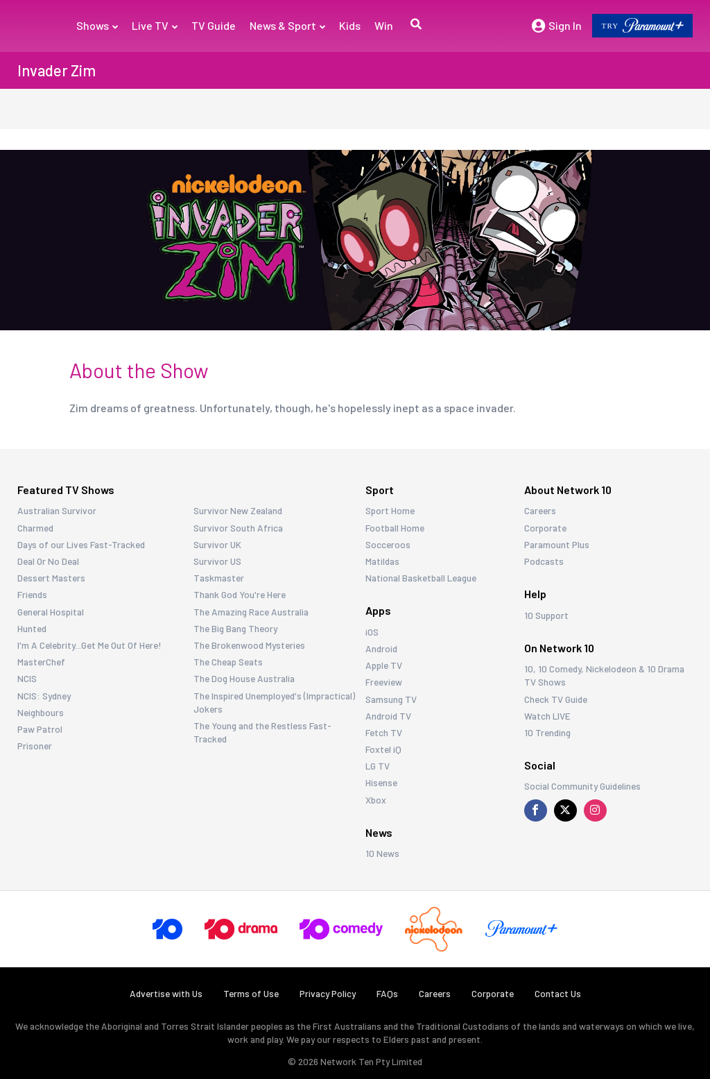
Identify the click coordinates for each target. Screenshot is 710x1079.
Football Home (394, 528)
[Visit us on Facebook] (535, 810)
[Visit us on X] (565, 810)
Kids (350, 25)
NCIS (27, 678)
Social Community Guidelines (582, 786)
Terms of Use (251, 993)
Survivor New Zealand (237, 510)
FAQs (387, 993)
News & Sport (287, 25)
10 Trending (547, 732)
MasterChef (41, 662)
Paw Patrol (39, 729)
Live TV (155, 25)
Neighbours (40, 712)
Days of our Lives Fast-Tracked (81, 544)
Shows (97, 25)
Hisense (381, 782)
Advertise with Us (166, 993)
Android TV (388, 716)
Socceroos (387, 544)
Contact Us (558, 993)
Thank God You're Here (239, 594)
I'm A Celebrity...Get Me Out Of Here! (89, 645)
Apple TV (383, 665)
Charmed (35, 528)
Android (381, 648)
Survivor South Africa (238, 528)
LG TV (377, 766)
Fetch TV (383, 732)
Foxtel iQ (383, 749)
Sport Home (390, 510)
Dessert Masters (51, 578)
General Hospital (50, 612)
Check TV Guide (555, 699)
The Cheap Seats (228, 662)
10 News (382, 853)
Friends (32, 594)
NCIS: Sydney (44, 696)
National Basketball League (420, 578)
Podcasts (544, 561)
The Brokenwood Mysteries (249, 645)
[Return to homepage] (36, 25)
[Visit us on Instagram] (595, 810)
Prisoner (34, 745)
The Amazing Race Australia (251, 612)
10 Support (546, 615)
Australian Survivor (56, 510)
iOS (372, 632)
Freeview (383, 682)
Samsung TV (391, 699)
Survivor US (217, 561)
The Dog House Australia (244, 678)
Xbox (375, 800)
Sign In (557, 26)
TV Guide (213, 25)
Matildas (382, 561)
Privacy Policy (328, 993)
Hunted (31, 628)
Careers (540, 510)
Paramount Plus (556, 544)
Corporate (545, 528)
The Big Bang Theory (235, 628)
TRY (642, 25)
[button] (414, 26)
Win (383, 25)
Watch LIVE (547, 716)
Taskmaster (218, 578)
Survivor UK (217, 544)
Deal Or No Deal (48, 561)
